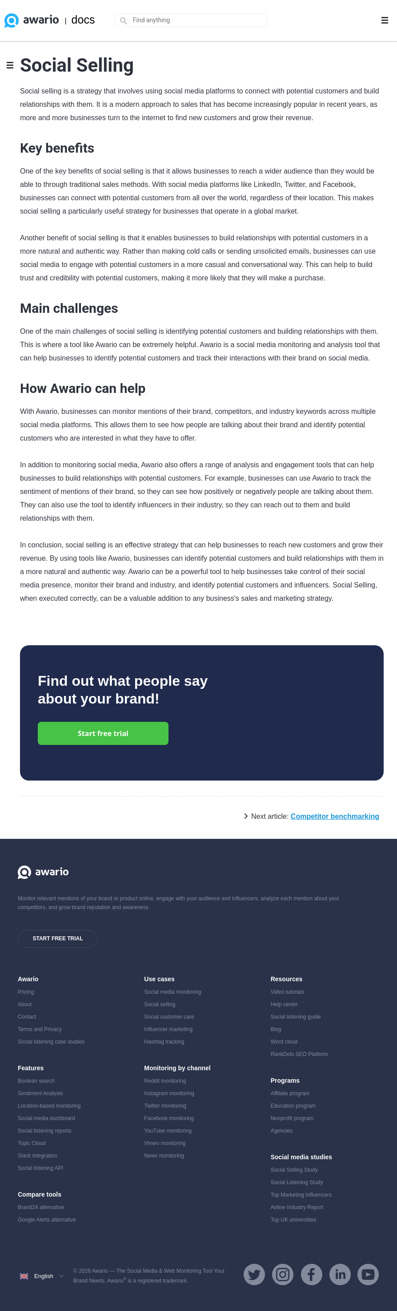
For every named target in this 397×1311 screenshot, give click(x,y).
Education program (293, 1106)
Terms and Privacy (40, 1029)
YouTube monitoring (168, 1131)
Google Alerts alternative (47, 1220)
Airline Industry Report (297, 1207)
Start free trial (103, 733)
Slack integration (37, 1156)
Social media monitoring (172, 992)
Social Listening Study (297, 1182)
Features (31, 1068)
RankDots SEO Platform (299, 1054)
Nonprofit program (292, 1118)
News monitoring (164, 1156)
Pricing (26, 992)
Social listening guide (296, 1017)
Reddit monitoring (165, 1081)
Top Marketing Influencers (301, 1195)
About (25, 1004)
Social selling (159, 1004)
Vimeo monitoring (164, 1143)
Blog (276, 1029)
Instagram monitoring (169, 1093)
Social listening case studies (51, 1042)
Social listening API (40, 1168)
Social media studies (302, 1157)
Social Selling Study (294, 1170)
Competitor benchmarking (335, 816)
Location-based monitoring (49, 1106)
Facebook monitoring (169, 1118)
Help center (284, 1004)
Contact (27, 1017)
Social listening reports (45, 1131)
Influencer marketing (168, 1029)
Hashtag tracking (164, 1042)
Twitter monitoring (165, 1106)
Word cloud (284, 1042)
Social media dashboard (46, 1118)
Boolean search (36, 1081)
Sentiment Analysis (40, 1093)
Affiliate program (290, 1093)
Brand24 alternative (41, 1207)
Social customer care (169, 1017)
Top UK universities (294, 1220)
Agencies (282, 1131)
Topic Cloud (32, 1143)
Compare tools (39, 1194)
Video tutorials (288, 992)
